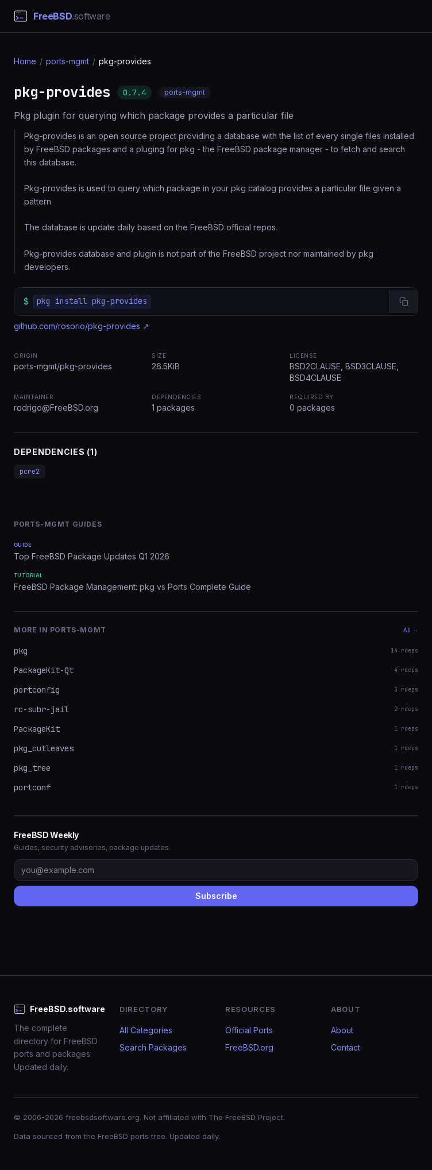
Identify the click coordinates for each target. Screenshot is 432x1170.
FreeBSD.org (249, 1047)
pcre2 (30, 471)
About (342, 1030)
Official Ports (249, 1030)
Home (25, 61)
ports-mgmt (67, 61)
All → (410, 630)
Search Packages (153, 1047)
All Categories (145, 1030)
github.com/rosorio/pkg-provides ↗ (81, 326)
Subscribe (216, 896)
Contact (345, 1047)
